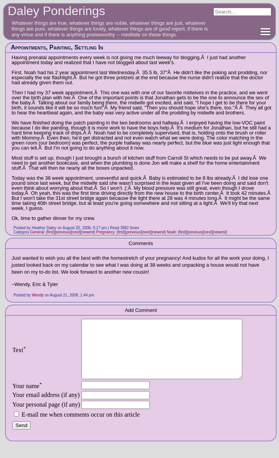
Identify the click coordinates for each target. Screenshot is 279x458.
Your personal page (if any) (46, 416)
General (37, 232)
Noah (171, 232)
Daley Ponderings (56, 11)
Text (19, 355)
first (50, 232)
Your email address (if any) (45, 406)
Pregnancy (105, 232)
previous (63, 232)
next (75, 232)
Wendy (38, 295)
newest (88, 232)
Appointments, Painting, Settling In (57, 47)
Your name (27, 397)
